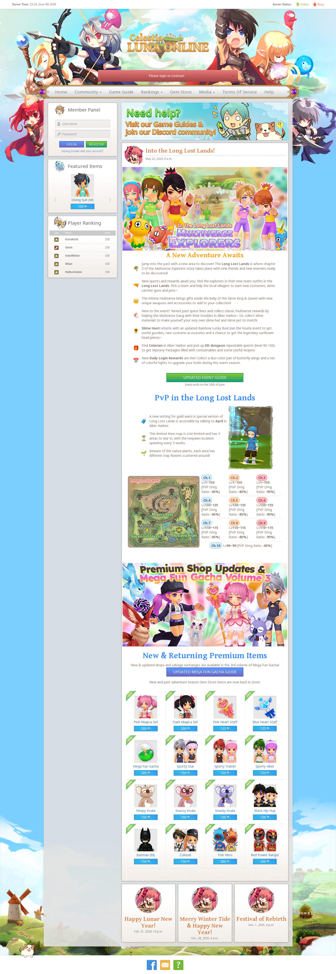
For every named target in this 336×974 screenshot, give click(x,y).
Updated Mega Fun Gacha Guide (205, 671)
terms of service (239, 92)
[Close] (233, 75)
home (61, 92)
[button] (55, 200)
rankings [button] (152, 92)
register (96, 144)
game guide (121, 92)
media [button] (207, 92)
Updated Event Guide (205, 377)
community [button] (88, 92)
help (269, 92)
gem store (181, 92)
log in (71, 144)
